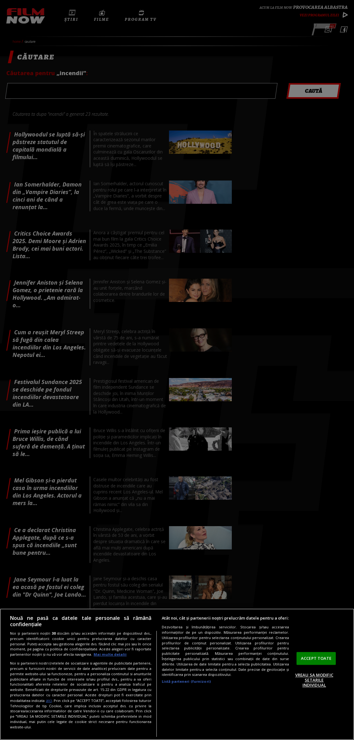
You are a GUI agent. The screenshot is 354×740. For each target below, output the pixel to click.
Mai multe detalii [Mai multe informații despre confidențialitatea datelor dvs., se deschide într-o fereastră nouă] (110, 654)
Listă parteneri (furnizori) (186, 681)
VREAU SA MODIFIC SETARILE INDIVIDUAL (314, 680)
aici (49, 700)
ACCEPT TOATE (316, 658)
